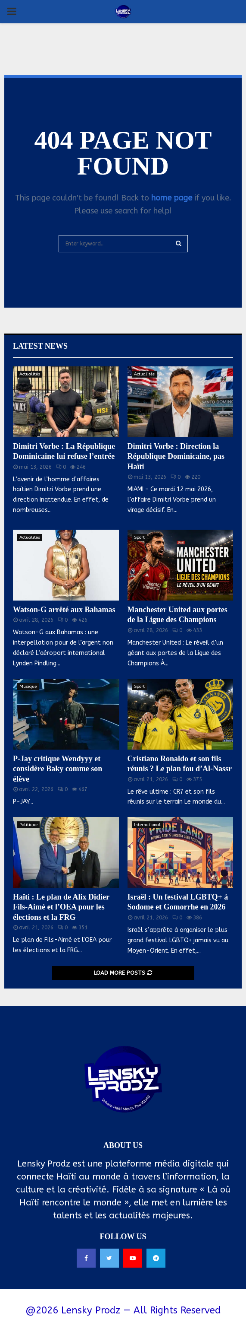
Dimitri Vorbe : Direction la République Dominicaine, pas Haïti (176, 456)
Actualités (29, 374)
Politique (28, 824)
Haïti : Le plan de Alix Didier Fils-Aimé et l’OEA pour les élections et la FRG (61, 907)
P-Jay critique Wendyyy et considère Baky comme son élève (57, 768)
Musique (28, 686)
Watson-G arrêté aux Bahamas (64, 609)
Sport (139, 537)
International (147, 824)
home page (171, 198)
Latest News (40, 346)
